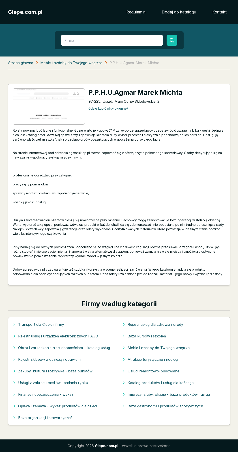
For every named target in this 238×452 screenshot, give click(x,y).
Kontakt (219, 12)
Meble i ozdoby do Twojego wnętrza (71, 63)
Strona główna (20, 63)
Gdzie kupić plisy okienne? (108, 108)
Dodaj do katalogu (179, 12)
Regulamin (136, 12)
